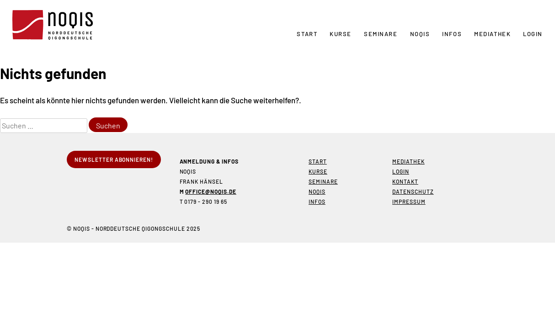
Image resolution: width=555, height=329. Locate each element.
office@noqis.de (210, 191)
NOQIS (420, 33)
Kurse (341, 33)
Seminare (380, 33)
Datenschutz (413, 191)
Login (533, 33)
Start (307, 33)
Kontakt (405, 181)
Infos (452, 33)
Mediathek (492, 33)
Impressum (409, 201)
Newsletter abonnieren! (114, 159)
